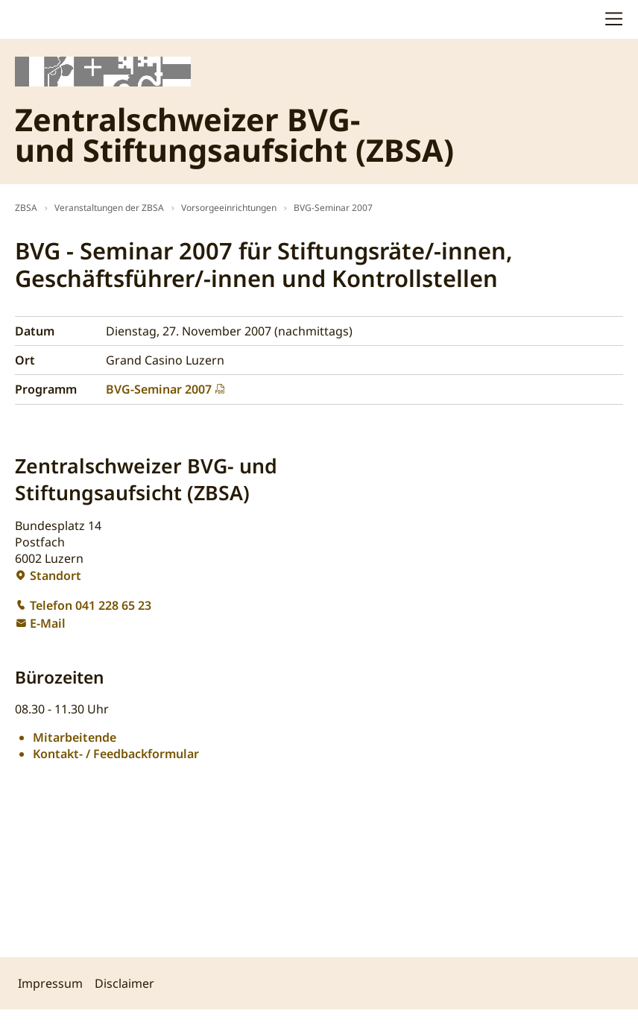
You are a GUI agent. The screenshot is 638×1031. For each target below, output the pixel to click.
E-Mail (48, 623)
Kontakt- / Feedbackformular (116, 753)
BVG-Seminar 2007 (333, 207)
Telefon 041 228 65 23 (90, 605)
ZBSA (26, 207)
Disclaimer (124, 983)
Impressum (50, 983)
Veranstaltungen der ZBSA (109, 207)
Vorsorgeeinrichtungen (229, 207)
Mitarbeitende (74, 737)
